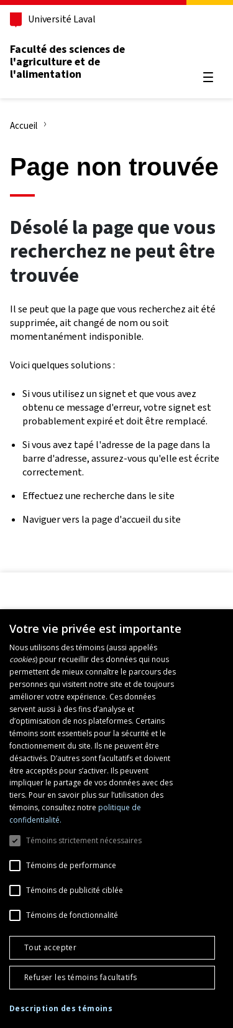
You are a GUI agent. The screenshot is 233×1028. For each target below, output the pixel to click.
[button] (60, 1009)
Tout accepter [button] (50, 947)
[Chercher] (208, 47)
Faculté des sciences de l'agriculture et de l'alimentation (67, 62)
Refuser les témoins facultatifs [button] (80, 977)
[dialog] (116, 818)
